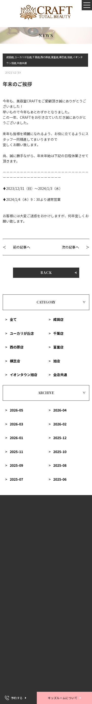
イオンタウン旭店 (23, 374)
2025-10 (59, 451)
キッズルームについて (62, 698)
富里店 (58, 347)
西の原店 (17, 347)
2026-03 (16, 424)
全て (13, 319)
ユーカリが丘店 (22, 333)
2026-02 (59, 424)
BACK (46, 272)
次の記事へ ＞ (75, 247)
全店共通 (60, 374)
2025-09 (16, 465)
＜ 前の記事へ (16, 247)
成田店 (58, 319)
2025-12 (59, 437)
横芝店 (15, 360)
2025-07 (16, 479)
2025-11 (16, 451)
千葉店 (58, 333)
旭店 (56, 360)
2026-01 (16, 437)
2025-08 (59, 465)
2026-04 (59, 410)
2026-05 (16, 410)
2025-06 (59, 479)
